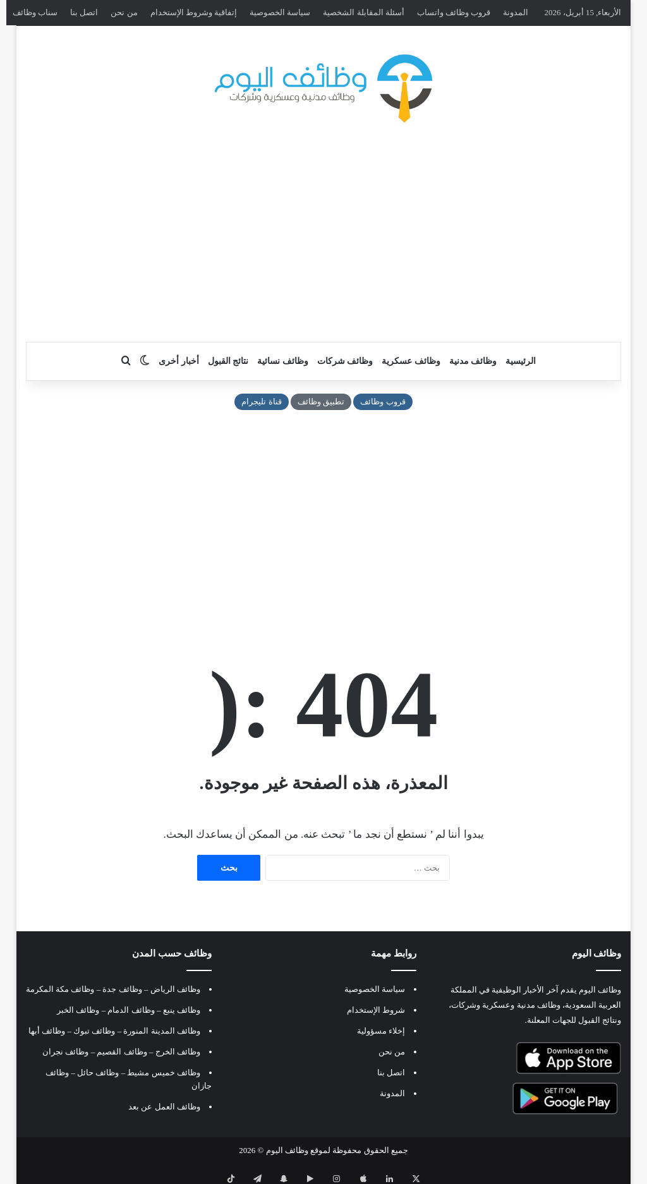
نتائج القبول (228, 361)
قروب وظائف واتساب (454, 12)
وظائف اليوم (287, 1150)
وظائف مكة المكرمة (60, 989)
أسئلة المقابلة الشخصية (363, 12)
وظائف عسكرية (411, 361)
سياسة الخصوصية (280, 12)
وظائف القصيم (122, 1051)
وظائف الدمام (130, 1010)
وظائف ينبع (181, 1010)
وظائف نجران (65, 1051)
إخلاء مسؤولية (381, 1031)
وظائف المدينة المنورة (161, 1031)
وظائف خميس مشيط (163, 1072)
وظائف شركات (345, 361)
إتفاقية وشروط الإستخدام (194, 12)
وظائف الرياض (175, 989)
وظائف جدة (122, 989)
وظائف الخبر (78, 1010)
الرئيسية (520, 361)
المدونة (515, 12)
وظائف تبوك (94, 1031)
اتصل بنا (84, 12)
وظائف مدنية (473, 361)
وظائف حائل (98, 1072)
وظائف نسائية (282, 361)
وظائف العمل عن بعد (164, 1106)
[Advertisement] (323, 240)
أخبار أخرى (179, 361)
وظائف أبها (46, 1031)
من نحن (124, 12)
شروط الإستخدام (376, 1010)
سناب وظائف (35, 12)
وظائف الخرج (177, 1051)
